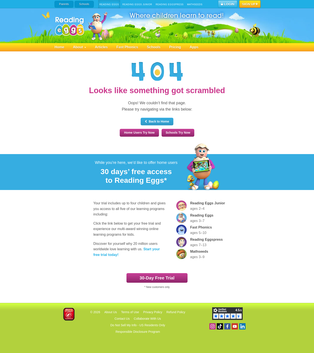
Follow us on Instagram (212, 326)
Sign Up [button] (250, 4)
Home (59, 47)
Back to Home (157, 121)
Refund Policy (175, 312)
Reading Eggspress (170, 4)
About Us (110, 312)
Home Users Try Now (139, 132)
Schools (84, 4)
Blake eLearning (69, 314)
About (79, 47)
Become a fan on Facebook (227, 326)
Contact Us (122, 318)
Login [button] (227, 4)
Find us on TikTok (220, 326)
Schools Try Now (178, 132)
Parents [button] (64, 4)
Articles (101, 47)
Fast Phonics (127, 47)
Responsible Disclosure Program (138, 331)
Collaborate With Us (147, 318)
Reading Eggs (109, 4)
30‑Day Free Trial (157, 278)
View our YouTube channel (235, 326)
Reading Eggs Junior (137, 4)
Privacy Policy (152, 312)
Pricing (175, 47)
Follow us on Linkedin (242, 326)
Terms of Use (130, 312)
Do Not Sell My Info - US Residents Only (137, 325)
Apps (194, 47)
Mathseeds (195, 4)
